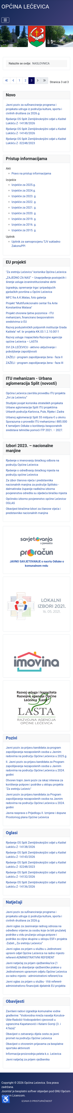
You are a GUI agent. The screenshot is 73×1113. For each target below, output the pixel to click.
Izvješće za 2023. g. (24, 196)
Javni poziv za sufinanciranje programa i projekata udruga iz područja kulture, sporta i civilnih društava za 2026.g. (34, 916)
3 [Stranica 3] (31, 80)
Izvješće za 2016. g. (24, 224)
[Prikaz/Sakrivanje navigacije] (5, 20)
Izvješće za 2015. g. (24, 230)
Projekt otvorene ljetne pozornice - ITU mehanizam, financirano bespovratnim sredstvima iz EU (30, 317)
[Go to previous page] (13, 80)
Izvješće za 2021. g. (24, 207)
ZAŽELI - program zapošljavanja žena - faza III (34, 363)
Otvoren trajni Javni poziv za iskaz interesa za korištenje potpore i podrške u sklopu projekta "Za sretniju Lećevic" (34, 785)
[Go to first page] (6, 80)
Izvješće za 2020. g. (24, 213)
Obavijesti (15, 1001)
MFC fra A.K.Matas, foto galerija (26, 297)
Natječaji (14, 902)
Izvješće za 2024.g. (24, 190)
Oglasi (12, 832)
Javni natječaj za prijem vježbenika (28, 1059)
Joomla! (6, 1091)
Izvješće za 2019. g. (24, 219)
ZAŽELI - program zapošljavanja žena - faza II (34, 357)
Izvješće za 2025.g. (24, 185)
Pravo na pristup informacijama (31, 173)
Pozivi (11, 737)
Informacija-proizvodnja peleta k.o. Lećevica (33, 1053)
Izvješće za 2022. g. (24, 202)
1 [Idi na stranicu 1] (19, 80)
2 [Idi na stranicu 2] (25, 80)
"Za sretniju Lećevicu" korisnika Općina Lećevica (36, 272)
